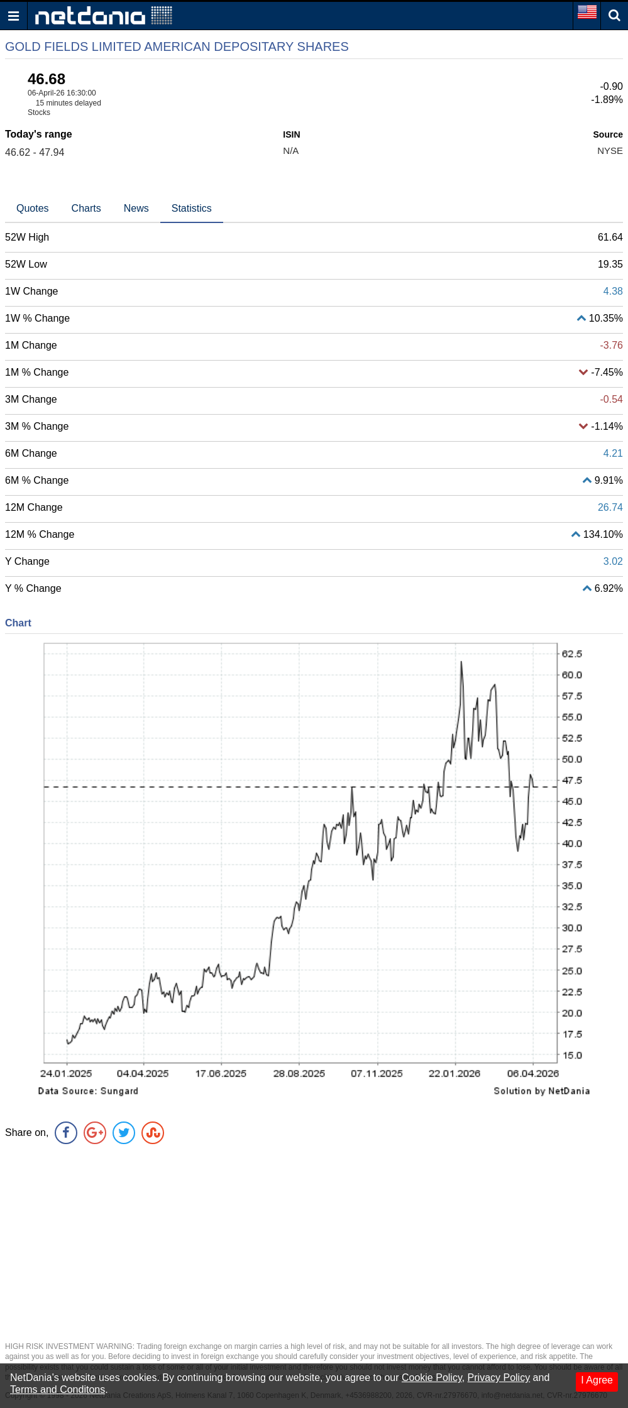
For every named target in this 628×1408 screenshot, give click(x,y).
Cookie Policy (432, 1377)
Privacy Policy (499, 1377)
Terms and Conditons (57, 1389)
